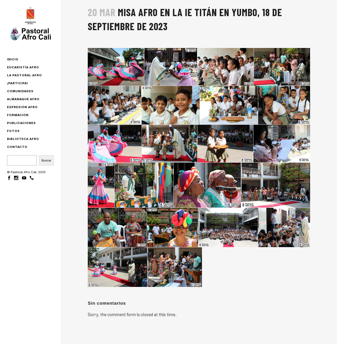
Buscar (46, 160)
